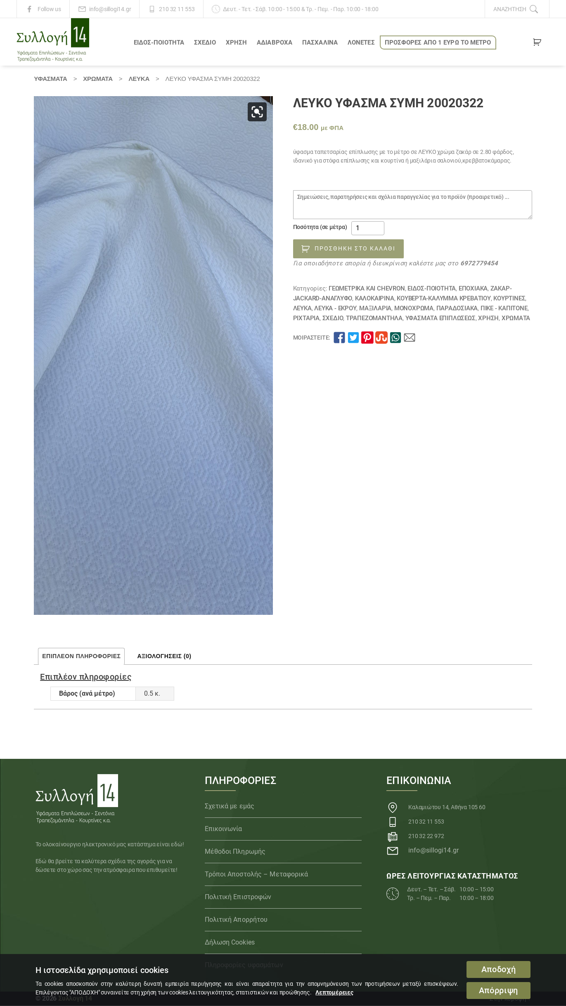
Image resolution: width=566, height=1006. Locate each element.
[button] (257, 111)
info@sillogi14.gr (110, 9)
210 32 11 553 (176, 9)
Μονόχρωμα (413, 308)
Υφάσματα (50, 78)
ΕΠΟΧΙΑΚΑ (473, 288)
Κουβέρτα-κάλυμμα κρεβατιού (444, 298)
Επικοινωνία (223, 829)
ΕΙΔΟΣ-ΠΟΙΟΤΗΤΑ (159, 42)
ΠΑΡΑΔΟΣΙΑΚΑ (457, 308)
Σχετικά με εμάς (230, 806)
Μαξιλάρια (375, 308)
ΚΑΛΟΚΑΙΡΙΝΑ (374, 298)
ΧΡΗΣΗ (236, 42)
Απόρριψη (498, 990)
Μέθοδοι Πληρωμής (235, 851)
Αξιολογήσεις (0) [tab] (164, 656)
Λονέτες (361, 42)
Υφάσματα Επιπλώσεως (440, 318)
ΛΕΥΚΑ (138, 78)
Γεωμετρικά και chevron (367, 288)
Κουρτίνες (509, 298)
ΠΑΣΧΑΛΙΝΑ (320, 42)
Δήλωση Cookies (230, 942)
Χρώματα (98, 78)
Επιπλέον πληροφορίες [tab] (81, 656)
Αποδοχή (498, 969)
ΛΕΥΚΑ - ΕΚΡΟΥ (335, 308)
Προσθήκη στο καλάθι (355, 248)
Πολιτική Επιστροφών (238, 897)
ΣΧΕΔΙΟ (205, 42)
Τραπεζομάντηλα (374, 318)
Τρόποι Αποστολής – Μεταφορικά (256, 874)
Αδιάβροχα (274, 42)
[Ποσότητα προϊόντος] (367, 228)
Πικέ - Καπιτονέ (504, 308)
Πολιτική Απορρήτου (236, 919)
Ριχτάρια (306, 318)
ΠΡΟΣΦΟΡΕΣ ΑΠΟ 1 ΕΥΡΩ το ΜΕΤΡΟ (438, 42)
